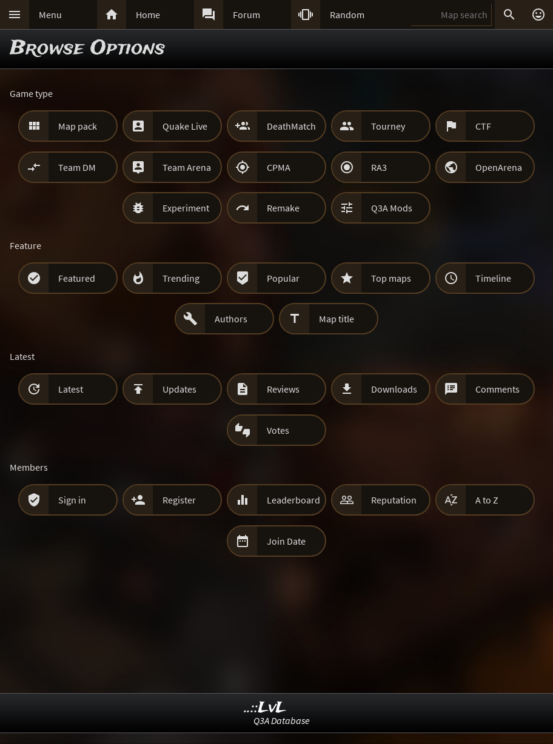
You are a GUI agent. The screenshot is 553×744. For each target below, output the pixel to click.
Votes (278, 430)
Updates (179, 389)
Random (347, 14)
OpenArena (498, 167)
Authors (231, 319)
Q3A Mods (391, 208)
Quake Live (185, 126)
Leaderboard (293, 500)
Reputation (394, 500)
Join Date (286, 541)
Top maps (391, 278)
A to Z (486, 500)
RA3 (379, 167)
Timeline (493, 278)
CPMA (278, 167)
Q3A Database (281, 720)
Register (179, 500)
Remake (283, 208)
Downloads (394, 389)
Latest (70, 389)
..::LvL (265, 708)
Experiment (186, 208)
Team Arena (187, 167)
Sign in (72, 500)
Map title (336, 319)
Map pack (77, 126)
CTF (483, 126)
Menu (50, 14)
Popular (283, 278)
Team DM (77, 167)
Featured (76, 278)
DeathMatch (291, 126)
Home (148, 14)
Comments (497, 389)
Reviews (283, 389)
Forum (246, 14)
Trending (181, 278)
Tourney (388, 126)
